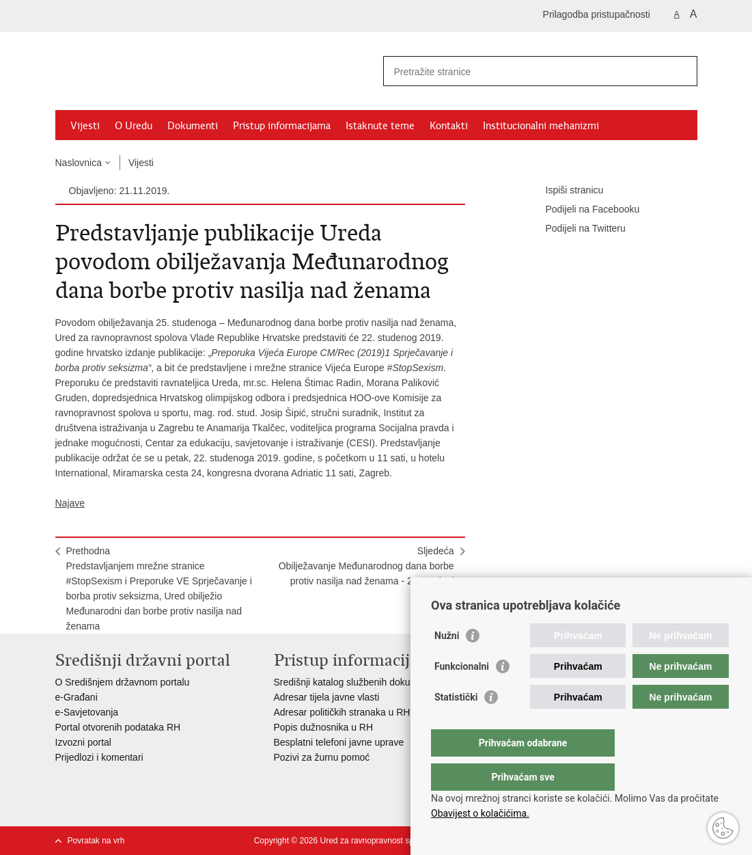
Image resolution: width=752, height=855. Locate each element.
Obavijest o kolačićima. (480, 813)
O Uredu (133, 126)
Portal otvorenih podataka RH (119, 727)
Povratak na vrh (96, 840)
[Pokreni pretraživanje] (681, 71)
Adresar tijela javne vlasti (327, 697)
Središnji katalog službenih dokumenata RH (366, 682)
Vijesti (85, 126)
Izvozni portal (83, 742)
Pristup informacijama (282, 126)
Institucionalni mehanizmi (541, 126)
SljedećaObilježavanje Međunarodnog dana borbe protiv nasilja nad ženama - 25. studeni (366, 565)
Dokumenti (192, 126)
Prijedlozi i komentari (99, 757)
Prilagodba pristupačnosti (596, 14)
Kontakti (449, 126)
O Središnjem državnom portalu (122, 682)
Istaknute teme (380, 126)
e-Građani (76, 697)
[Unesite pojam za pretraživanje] (525, 71)
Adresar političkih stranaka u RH (342, 712)
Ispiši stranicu (565, 191)
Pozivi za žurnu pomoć (322, 757)
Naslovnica (78, 162)
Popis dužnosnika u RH (324, 727)
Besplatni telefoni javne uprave (339, 742)
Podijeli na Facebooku (583, 210)
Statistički (455, 724)
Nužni (446, 662)
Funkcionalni (461, 693)
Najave (70, 503)
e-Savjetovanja (87, 712)
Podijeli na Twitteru (576, 229)
